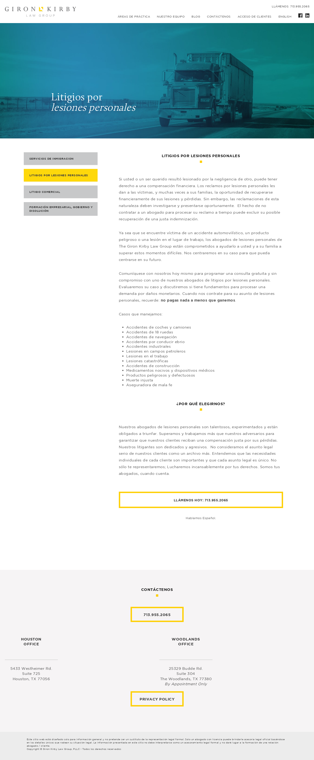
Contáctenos (219, 16)
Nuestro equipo (171, 16)
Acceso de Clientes (255, 16)
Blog (195, 16)
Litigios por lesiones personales (58, 175)
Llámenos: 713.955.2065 (290, 6)
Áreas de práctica (134, 16)
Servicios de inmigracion (51, 158)
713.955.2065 (216, 500)
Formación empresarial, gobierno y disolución (61, 208)
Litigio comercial (44, 192)
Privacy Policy (157, 699)
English (285, 16)
